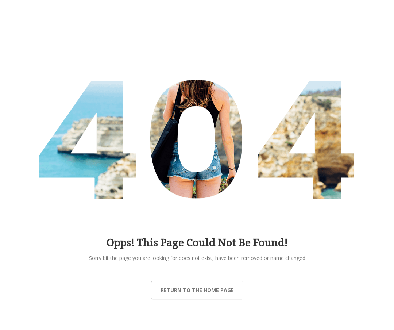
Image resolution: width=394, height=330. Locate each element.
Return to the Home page (197, 290)
